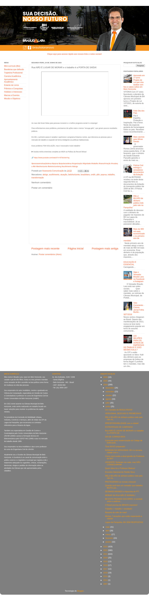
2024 (105, 385)
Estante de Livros (11, 85)
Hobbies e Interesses (13, 92)
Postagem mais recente (45, 248)
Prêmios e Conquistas (13, 88)
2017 (105, 569)
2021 (105, 554)
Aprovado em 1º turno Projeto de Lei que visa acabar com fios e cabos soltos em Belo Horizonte (134, 82)
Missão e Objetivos (12, 98)
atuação (63, 174)
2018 (105, 565)
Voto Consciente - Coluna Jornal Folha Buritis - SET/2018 (134, 308)
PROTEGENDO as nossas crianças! (120, 482)
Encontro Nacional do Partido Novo (120, 472)
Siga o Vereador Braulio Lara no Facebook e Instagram (138, 276)
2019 (105, 561)
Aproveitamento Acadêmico (10, 80)
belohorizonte (74, 174)
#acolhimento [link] (67, 166)
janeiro (109, 542)
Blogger (80, 591)
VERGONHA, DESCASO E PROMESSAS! (123, 413)
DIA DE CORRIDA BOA (115, 437)
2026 (105, 377)
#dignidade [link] (86, 163)
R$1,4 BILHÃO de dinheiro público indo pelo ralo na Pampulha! (134, 202)
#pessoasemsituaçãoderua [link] (41, 163)
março (108, 534)
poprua (104, 174)
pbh (98, 174)
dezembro (110, 388)
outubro (109, 395)
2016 (105, 573)
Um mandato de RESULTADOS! (118, 410)
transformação (37, 178)
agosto (109, 399)
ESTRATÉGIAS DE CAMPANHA (119, 427)
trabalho (111, 174)
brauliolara (85, 174)
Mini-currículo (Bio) (12, 66)
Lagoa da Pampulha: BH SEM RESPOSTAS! (124, 522)
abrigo (45, 174)
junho (108, 406)
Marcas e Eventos (11, 95)
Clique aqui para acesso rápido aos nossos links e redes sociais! (74, 54)
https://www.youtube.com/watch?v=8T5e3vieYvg (51, 158)
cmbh (93, 174)
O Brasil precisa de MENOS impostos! (121, 505)
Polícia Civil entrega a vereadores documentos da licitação (138, 170)
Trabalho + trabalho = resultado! (118, 509)
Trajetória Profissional (13, 73)
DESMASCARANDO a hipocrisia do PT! (122, 491)
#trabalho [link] (94, 163)
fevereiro (109, 538)
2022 (105, 550)
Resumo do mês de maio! (116, 512)
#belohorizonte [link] (41, 166)
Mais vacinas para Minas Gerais (138, 139)
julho (108, 403)
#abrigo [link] (75, 166)
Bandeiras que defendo (14, 69)
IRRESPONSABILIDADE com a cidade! (122, 423)
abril (108, 531)
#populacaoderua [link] (65, 163)
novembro (110, 391)
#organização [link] (77, 163)
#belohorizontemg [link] (54, 166)
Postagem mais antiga (105, 248)
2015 (105, 576)
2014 (105, 580)
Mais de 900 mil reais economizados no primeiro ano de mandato (134, 234)
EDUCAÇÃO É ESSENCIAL (130, 263)
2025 (105, 381)
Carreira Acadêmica (12, 76)
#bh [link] (34, 166)
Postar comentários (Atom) (50, 254)
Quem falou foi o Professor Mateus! (120, 468)
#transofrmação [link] (105, 163)
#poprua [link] (55, 163)
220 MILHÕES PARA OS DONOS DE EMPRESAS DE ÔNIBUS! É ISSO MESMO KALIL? (134, 343)
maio (108, 527)
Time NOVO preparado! (115, 446)
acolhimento (54, 174)
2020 (105, 558)
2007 (105, 584)
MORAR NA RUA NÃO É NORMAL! (120, 495)
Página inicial (76, 248)
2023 (105, 546)
